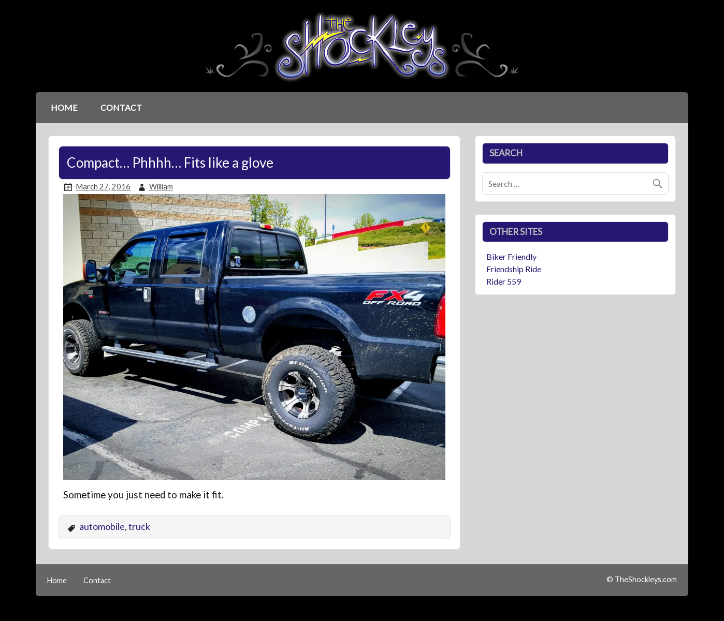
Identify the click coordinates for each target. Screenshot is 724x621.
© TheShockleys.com (641, 579)
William (161, 186)
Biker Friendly (511, 256)
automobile (102, 526)
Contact (121, 107)
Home (64, 107)
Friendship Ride (513, 269)
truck (139, 526)
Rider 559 (503, 281)
